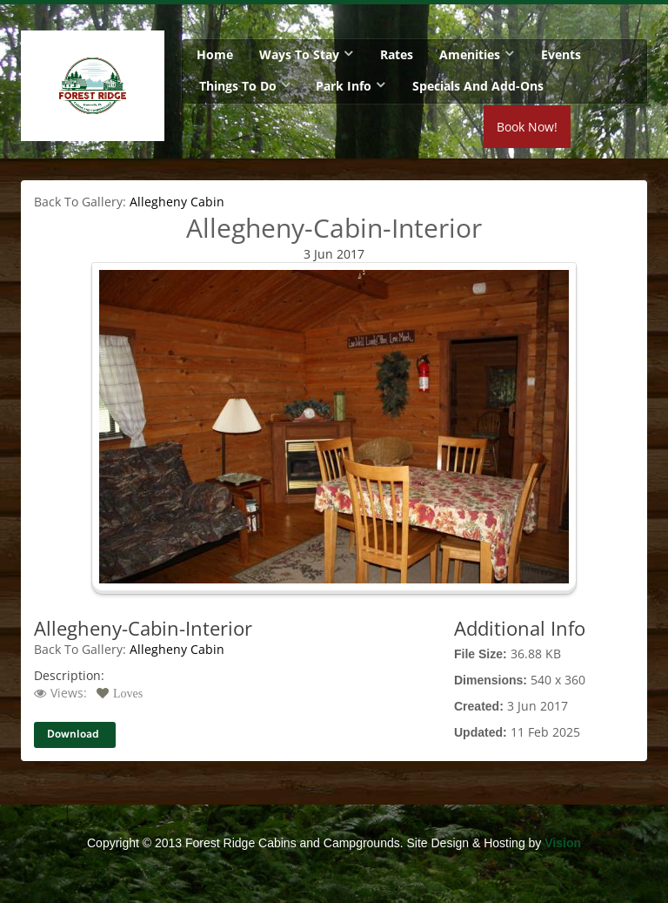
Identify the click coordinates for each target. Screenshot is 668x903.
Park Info (343, 85)
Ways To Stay (299, 54)
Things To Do (238, 85)
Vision (562, 843)
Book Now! (601, 129)
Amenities (469, 54)
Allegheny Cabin (177, 201)
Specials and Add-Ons (478, 85)
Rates (396, 54)
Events (561, 54)
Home (215, 54)
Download (73, 734)
